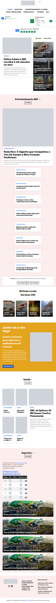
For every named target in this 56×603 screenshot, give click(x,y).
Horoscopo (28, 12)
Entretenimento (21, 183)
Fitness (40, 12)
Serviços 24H (28, 295)
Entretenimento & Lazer (36, 9)
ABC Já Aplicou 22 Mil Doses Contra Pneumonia (40, 413)
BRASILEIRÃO (47, 38)
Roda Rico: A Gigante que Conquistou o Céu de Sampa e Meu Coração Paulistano (27, 155)
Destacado (19, 238)
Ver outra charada (32, 282)
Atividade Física (21, 197)
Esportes (28, 453)
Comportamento (9, 148)
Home (10, 9)
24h (47, 12)
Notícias (18, 9)
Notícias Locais (28, 291)
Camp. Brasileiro (13, 12)
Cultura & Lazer (21, 170)
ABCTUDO (31, 600)
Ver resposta (22, 282)
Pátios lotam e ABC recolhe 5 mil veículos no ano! (17, 62)
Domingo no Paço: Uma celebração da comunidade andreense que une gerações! (27, 201)
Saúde (28, 380)
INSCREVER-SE (8, 366)
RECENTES (38, 38)
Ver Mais (28, 102)
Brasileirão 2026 (20, 463)
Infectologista (8, 407)
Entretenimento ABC (28, 99)
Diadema (6, 56)
